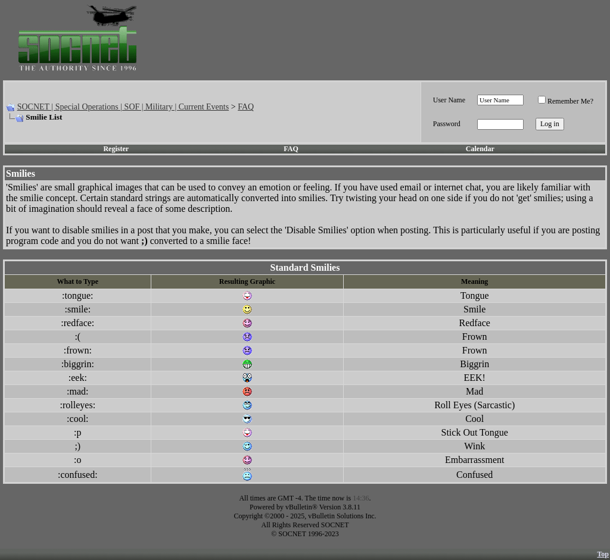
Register (116, 149)
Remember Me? (565, 101)
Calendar (480, 149)
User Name (449, 100)
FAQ (246, 106)
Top (603, 554)
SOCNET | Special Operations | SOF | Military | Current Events (123, 106)
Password (446, 124)
